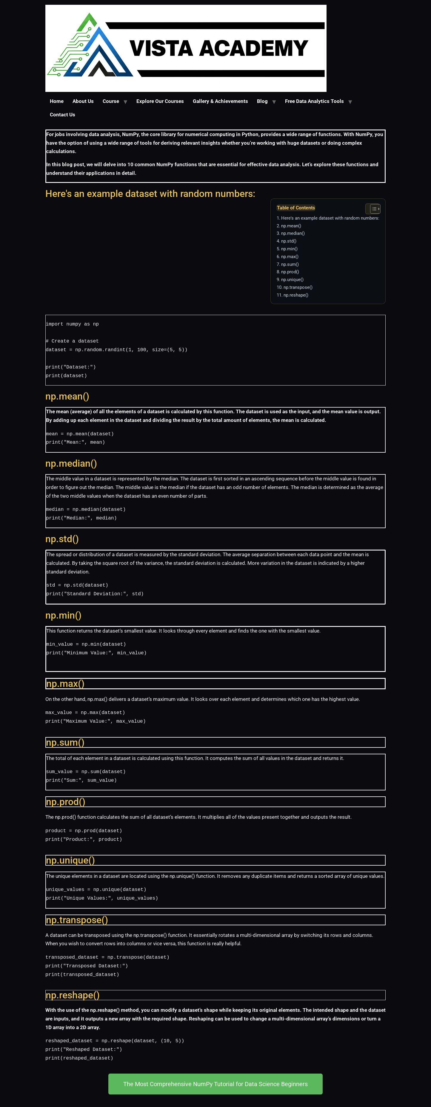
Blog (262, 101)
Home (57, 101)
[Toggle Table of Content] (372, 208)
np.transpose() (298, 287)
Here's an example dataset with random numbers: (330, 218)
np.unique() (292, 279)
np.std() (288, 241)
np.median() (293, 233)
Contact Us (62, 115)
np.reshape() (296, 295)
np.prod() (290, 272)
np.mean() (291, 226)
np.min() (289, 249)
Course (111, 101)
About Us (83, 101)
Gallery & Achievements (220, 101)
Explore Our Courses (160, 101)
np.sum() (290, 264)
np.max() (289, 256)
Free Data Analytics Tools (314, 101)
